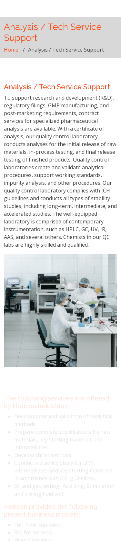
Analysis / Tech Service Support (57, 87)
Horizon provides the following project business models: (50, 513)
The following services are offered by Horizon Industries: (56, 404)
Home (11, 49)
